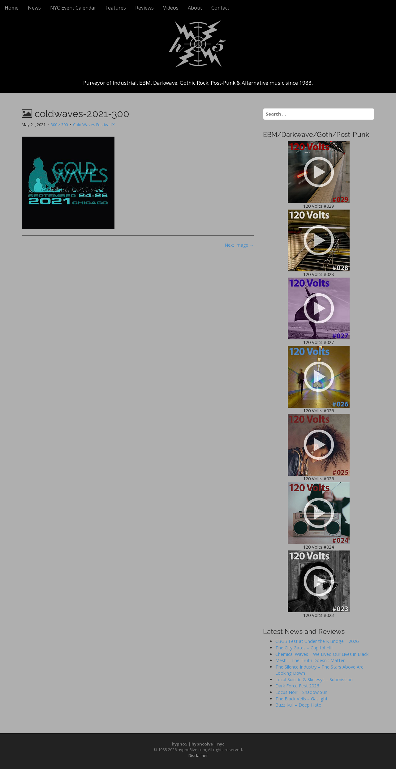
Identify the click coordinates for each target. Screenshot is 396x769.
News (34, 7)
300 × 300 (59, 124)
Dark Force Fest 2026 (297, 686)
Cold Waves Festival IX (94, 124)
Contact (220, 7)
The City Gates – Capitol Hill (304, 648)
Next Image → (239, 245)
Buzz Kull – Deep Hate (298, 705)
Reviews (144, 7)
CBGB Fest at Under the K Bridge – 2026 (317, 641)
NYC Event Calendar (73, 7)
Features (115, 7)
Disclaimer (198, 755)
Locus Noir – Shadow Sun (301, 692)
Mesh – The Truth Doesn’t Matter (310, 660)
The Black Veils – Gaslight (301, 699)
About (195, 7)
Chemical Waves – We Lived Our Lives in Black (321, 654)
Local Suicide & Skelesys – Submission (314, 679)
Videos (171, 7)
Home (12, 7)
